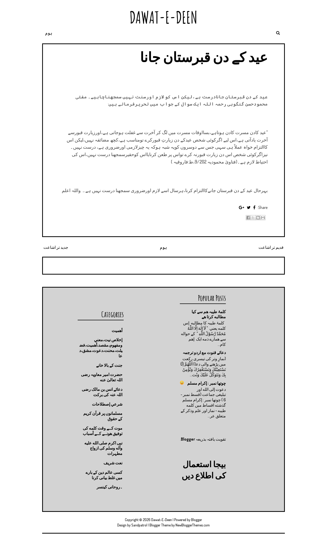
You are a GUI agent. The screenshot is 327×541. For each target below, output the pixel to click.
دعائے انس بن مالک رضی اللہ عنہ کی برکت (102, 392)
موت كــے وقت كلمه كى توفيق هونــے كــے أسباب (102, 431)
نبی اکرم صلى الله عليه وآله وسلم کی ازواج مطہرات (103, 448)
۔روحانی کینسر (109, 486)
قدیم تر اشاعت (271, 247)
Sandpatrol (139, 525)
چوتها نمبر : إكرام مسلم (206, 383)
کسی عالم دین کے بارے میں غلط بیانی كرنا (104, 475)
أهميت (117, 330)
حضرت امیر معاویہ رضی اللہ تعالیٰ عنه (101, 377)
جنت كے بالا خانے (109, 365)
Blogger (188, 439)
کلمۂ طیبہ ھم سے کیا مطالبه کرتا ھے (209, 314)
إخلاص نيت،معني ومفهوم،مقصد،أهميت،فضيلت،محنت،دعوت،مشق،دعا (100, 347)
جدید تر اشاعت (55, 247)
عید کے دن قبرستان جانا (204, 56)
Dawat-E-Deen (163, 17)
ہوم (48, 33)
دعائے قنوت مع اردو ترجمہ (204, 352)
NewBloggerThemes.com (193, 525)
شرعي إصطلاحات (107, 404)
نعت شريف (112, 462)
